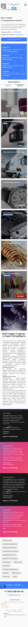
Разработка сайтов (8, 85)
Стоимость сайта (7, 540)
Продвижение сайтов (20, 85)
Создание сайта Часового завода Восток (14, 194)
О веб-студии (6, 576)
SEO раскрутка (6, 562)
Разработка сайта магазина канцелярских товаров (14, 285)
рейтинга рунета (12, 51)
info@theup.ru (14, 595)
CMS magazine (6, 75)
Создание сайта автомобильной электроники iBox (14, 133)
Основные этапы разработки (10, 544)
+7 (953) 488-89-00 (14, 5)
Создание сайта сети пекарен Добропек (14, 255)
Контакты (20, 609)
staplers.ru (5, 433)
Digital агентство (16, 573)
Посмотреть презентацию (14, 39)
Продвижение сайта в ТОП (9, 554)
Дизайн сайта (6, 565)
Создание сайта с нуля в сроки (10, 551)
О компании (13, 609)
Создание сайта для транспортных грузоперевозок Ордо (14, 164)
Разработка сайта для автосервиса (14, 224)
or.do (4, 528)
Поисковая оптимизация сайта (10, 569)
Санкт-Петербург (12, 9)
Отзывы (15, 576)
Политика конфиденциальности (14, 611)
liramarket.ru (6, 431)
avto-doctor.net (7, 497)
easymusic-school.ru (8, 495)
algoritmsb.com (7, 462)
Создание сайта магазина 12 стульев (14, 103)
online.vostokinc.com (8, 464)
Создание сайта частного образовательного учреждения (14, 316)
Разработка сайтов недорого (10, 558)
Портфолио (6, 573)
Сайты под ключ (18, 562)
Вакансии (7, 609)
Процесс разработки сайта (9, 547)
